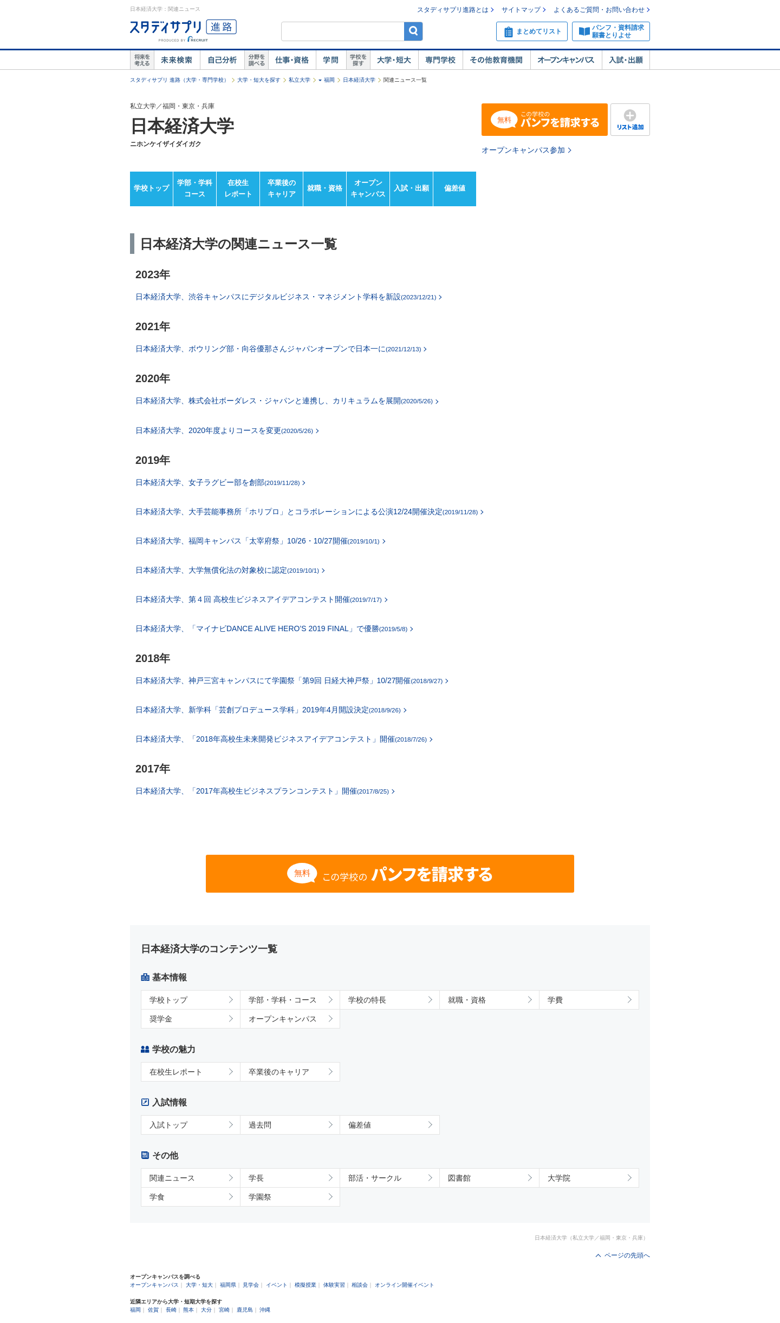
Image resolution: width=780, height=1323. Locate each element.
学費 (555, 999)
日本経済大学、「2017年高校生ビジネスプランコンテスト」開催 (262, 791)
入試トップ (168, 1125)
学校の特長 (367, 999)
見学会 (251, 1285)
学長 (256, 1178)
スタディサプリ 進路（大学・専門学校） (179, 80)
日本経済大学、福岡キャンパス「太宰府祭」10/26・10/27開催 (257, 540)
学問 (331, 60)
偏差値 (454, 188)
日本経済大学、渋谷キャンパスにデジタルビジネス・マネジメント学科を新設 (285, 296)
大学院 (559, 1178)
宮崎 (224, 1310)
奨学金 (161, 1018)
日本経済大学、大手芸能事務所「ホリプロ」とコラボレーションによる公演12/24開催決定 (306, 511)
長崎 (171, 1310)
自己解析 (222, 60)
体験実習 (334, 1285)
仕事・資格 (292, 60)
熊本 (188, 1310)
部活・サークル (374, 1178)
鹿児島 (245, 1310)
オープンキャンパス (566, 60)
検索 (413, 31)
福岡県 (228, 1285)
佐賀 (153, 1310)
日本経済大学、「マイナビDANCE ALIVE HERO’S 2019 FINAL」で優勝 (271, 628)
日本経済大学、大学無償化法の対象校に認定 (227, 570)
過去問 (260, 1125)
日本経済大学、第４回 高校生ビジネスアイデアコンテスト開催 (258, 599)
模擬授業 (305, 1285)
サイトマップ (521, 10)
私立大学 (299, 80)
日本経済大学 (359, 80)
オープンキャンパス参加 (523, 150)
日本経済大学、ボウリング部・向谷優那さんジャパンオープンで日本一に (278, 348)
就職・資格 (324, 188)
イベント (277, 1285)
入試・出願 (626, 60)
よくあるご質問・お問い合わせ (599, 10)
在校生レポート (238, 188)
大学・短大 (394, 60)
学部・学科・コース (283, 999)
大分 (206, 1310)
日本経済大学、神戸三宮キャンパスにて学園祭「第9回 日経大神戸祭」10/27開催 (289, 680)
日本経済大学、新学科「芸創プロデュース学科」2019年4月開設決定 (268, 709)
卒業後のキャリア (282, 188)
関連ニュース (172, 1178)
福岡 (329, 80)
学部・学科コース (194, 188)
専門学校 (440, 60)
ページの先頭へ (627, 1255)
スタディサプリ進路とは (453, 10)
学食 (157, 1197)
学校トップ (151, 188)
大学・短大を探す (259, 80)
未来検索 (177, 60)
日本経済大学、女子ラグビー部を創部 (217, 482)
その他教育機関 (496, 60)
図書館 (459, 1178)
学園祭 (260, 1197)
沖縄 (264, 1310)
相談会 (360, 1285)
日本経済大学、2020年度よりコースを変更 (224, 430)
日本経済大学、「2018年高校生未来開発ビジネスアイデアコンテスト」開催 (281, 739)
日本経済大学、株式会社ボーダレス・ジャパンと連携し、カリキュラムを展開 (284, 400)
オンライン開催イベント (404, 1285)
